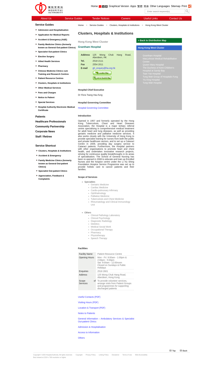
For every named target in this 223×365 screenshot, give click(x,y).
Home (94, 6)
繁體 (139, 6)
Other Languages (160, 6)
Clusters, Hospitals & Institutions (124, 25)
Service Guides (73, 18)
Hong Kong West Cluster (156, 25)
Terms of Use (127, 355)
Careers (125, 18)
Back (183, 350)
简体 (146, 6)
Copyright (79, 355)
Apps (133, 6)
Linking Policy (104, 355)
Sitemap (175, 6)
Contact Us (175, 18)
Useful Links (151, 18)
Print (184, 6)
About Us (46, 18)
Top (172, 350)
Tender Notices (100, 18)
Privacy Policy (91, 355)
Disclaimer (115, 355)
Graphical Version (119, 6)
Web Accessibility (141, 355)
